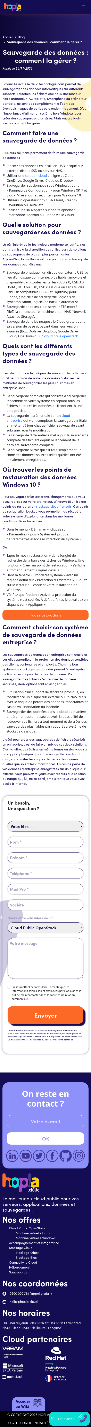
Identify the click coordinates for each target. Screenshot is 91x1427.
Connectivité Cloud (23, 1262)
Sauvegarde (18, 1272)
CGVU (12, 1423)
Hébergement (19, 1267)
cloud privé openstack (61, 336)
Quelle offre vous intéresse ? (30, 917)
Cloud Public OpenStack (27, 1228)
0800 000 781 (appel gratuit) (31, 1293)
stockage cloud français (54, 506)
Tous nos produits (45, 615)
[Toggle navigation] (83, 6)
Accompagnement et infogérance (34, 1243)
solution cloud (36, 175)
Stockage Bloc (26, 1257)
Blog (21, 37)
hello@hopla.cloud (24, 1301)
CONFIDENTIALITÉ (34, 1423)
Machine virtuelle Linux (33, 1233)
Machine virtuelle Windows (36, 1238)
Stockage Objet (27, 1252)
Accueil (7, 37)
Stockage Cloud (21, 1247)
